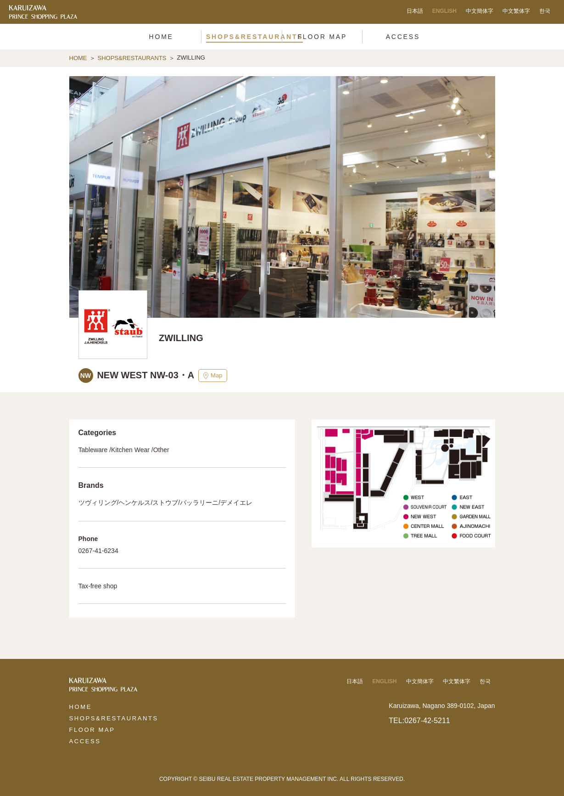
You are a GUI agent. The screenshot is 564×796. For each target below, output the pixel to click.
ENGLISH (444, 11)
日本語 (415, 11)
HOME (78, 58)
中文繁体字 (516, 11)
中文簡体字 (479, 11)
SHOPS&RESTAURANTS (132, 58)
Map (212, 375)
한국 (544, 11)
